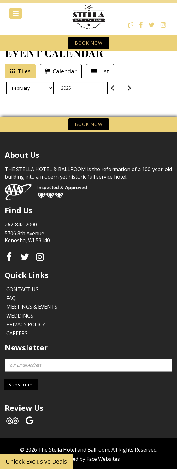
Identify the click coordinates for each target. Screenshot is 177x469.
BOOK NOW (89, 43)
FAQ (11, 298)
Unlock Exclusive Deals (36, 461)
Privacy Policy (25, 324)
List (100, 71)
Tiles (20, 71)
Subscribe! (21, 384)
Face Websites (103, 458)
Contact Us (22, 289)
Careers (16, 333)
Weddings (19, 315)
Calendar (61, 71)
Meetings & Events (31, 306)
